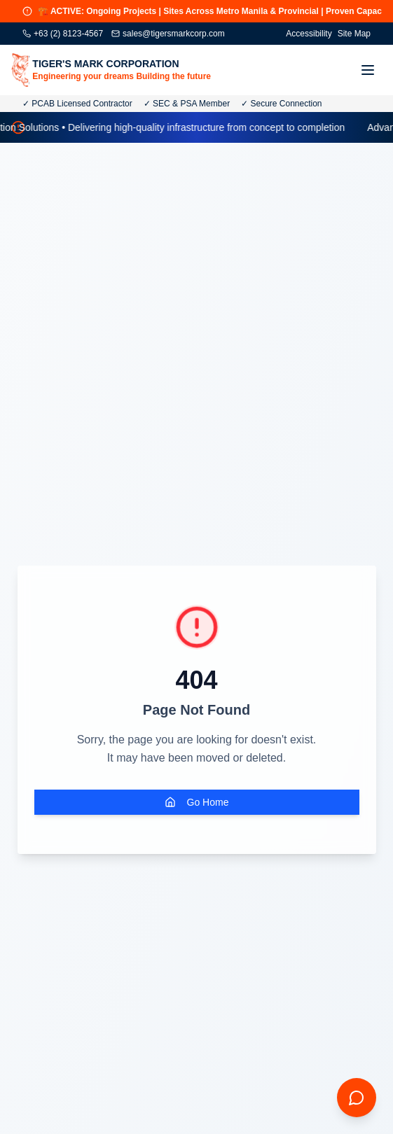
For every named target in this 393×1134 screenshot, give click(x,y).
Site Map (354, 33)
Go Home (197, 802)
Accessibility (308, 33)
